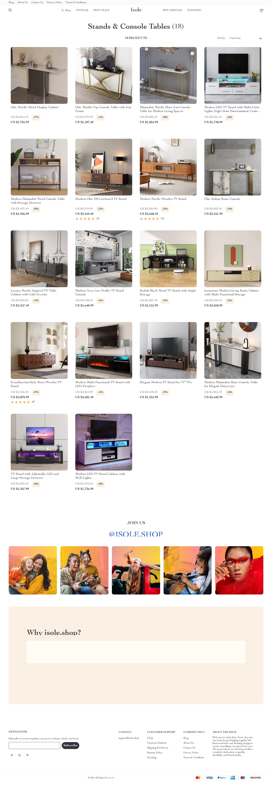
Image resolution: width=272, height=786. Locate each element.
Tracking (151, 759)
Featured (194, 10)
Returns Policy (155, 754)
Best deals (101, 10)
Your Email (18, 747)
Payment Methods (156, 745)
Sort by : (221, 40)
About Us (22, 2)
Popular (82, 10)
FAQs (150, 740)
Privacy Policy (54, 2)
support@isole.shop (128, 740)
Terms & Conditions (76, 2)
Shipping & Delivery (157, 749)
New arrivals (172, 10)
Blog (11, 2)
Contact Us (37, 2)
